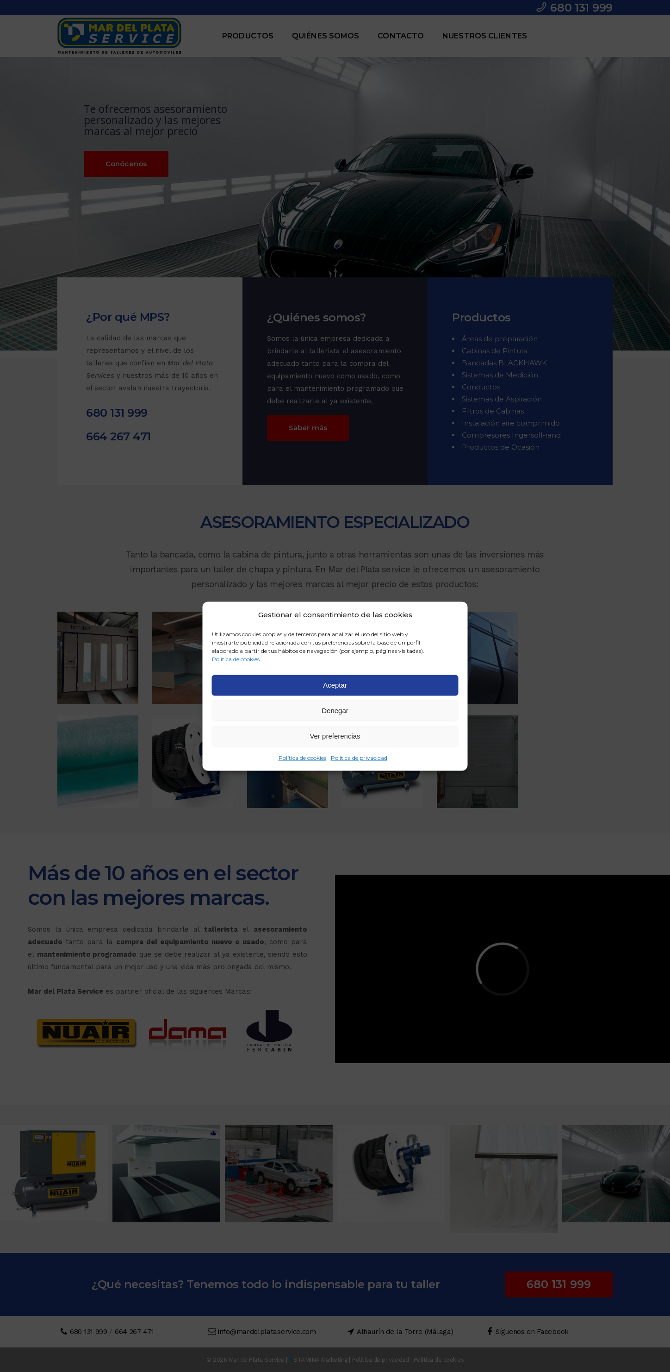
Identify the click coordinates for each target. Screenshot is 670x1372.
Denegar (335, 710)
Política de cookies (302, 757)
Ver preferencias (335, 736)
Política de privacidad (359, 757)
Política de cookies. (236, 658)
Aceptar (335, 685)
